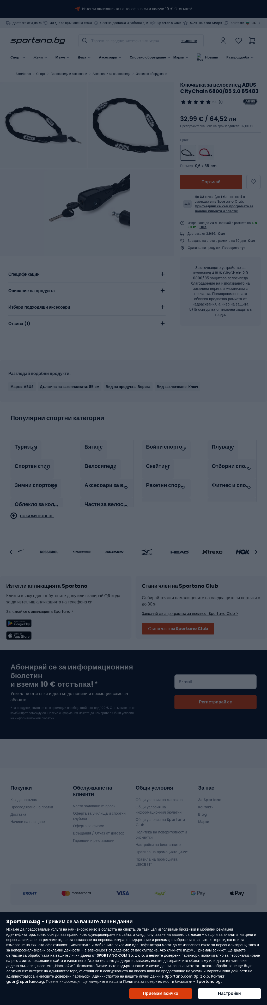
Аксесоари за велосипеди (111, 74)
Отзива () (19, 376)
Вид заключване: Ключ (177, 439)
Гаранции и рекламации (93, 892)
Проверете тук (233, 248)
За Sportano (210, 852)
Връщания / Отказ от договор (98, 885)
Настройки (229, 993)
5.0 (215, 102)
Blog (202, 866)
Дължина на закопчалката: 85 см (69, 439)
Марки (178, 57)
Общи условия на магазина (159, 852)
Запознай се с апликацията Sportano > (40, 663)
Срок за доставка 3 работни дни (124, 23)
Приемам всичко (160, 993)
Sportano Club (169, 23)
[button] (11, 604)
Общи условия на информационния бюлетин (158, 862)
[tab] (87, 327)
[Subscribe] (215, 754)
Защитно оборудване (151, 74)
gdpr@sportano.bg (25, 981)
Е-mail (185, 734)
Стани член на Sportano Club (178, 681)
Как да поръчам (24, 852)
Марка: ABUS (22, 439)
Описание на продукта (31, 343)
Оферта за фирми (88, 878)
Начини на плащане (27, 874)
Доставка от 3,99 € (27, 23)
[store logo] (37, 40)
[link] (223, 41)
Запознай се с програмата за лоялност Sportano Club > (190, 665)
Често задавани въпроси (94, 858)
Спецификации (24, 327)
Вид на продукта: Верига (128, 439)
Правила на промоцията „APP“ (162, 904)
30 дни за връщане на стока (71, 23)
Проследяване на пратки (31, 859)
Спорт (40, 74)
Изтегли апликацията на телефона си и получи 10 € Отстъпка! (137, 9)
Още (203, 227)
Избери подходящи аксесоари (39, 359)
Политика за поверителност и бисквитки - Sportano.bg (172, 981)
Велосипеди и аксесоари (69, 74)
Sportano (23, 74)
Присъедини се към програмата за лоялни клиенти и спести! (224, 208)
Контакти (237, 23)
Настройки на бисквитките (158, 897)
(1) (221, 102)
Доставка (18, 866)
